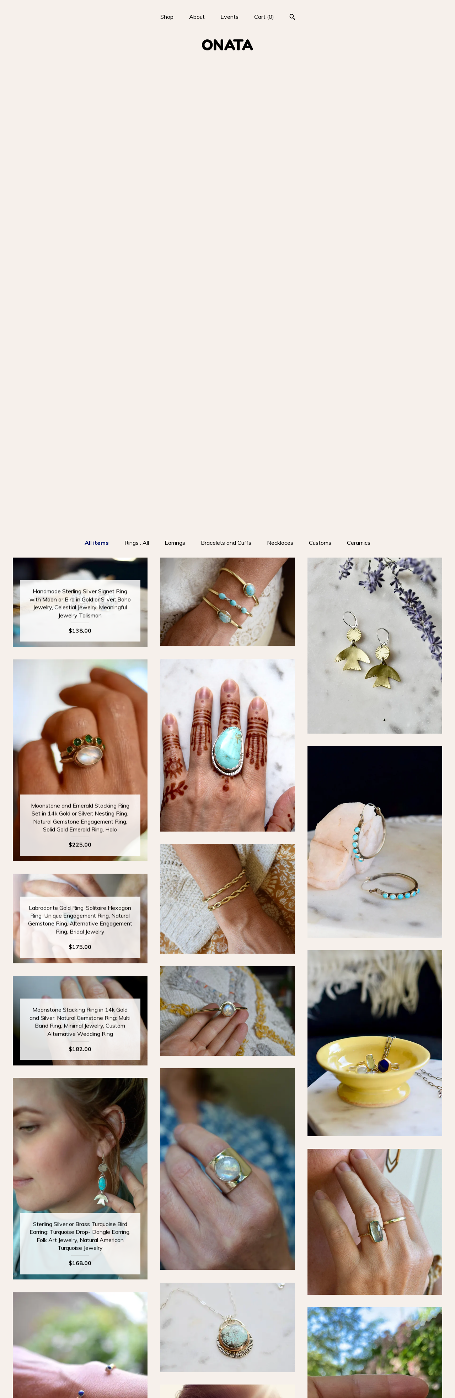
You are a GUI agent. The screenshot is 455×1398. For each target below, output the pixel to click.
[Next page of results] (262, 1268)
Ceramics (358, 90)
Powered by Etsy (375, 1360)
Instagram (227, 1337)
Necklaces (280, 90)
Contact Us (80, 1383)
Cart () (264, 16)
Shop (166, 16)
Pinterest (227, 1360)
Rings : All (136, 90)
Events (229, 16)
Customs (320, 90)
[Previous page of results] (193, 1268)
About (197, 16)
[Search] (292, 18)
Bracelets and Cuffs (226, 90)
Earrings (175, 90)
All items (97, 90)
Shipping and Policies (80, 1371)
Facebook (227, 1348)
